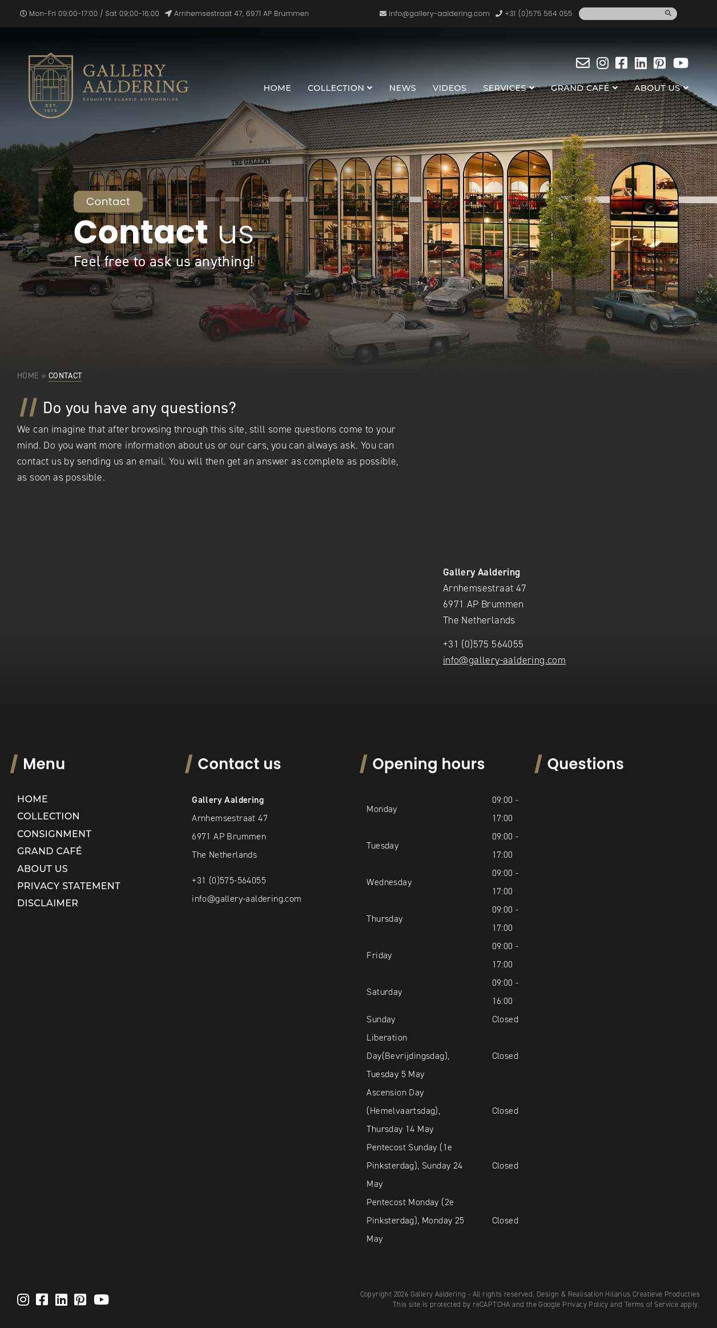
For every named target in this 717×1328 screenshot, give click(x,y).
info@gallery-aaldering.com (504, 660)
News (402, 88)
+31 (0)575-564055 (229, 880)
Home (277, 88)
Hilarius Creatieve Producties (652, 1294)
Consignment (54, 834)
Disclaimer (47, 903)
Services (504, 88)
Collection (336, 88)
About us (657, 88)
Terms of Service (651, 1304)
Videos (449, 88)
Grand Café (580, 88)
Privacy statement (68, 886)
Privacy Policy (585, 1304)
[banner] (108, 85)
